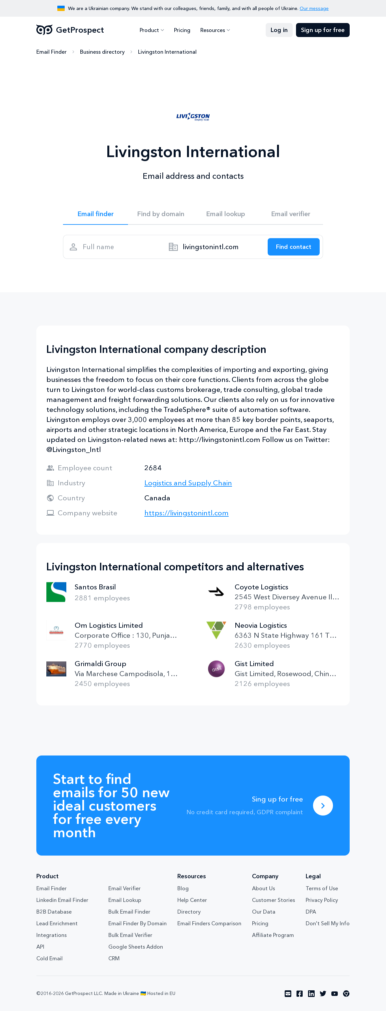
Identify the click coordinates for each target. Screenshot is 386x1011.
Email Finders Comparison (209, 923)
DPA (311, 911)
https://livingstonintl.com (186, 513)
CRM (114, 958)
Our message (314, 8)
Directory (189, 911)
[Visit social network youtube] (334, 993)
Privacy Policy (322, 900)
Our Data (263, 911)
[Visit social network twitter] (323, 993)
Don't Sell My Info (328, 923)
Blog (183, 888)
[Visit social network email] (288, 993)
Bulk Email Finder (129, 911)
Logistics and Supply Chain (188, 483)
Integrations (51, 935)
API (40, 946)
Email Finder (51, 51)
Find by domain (160, 214)
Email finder (95, 214)
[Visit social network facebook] (299, 993)
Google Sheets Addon (135, 946)
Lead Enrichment (57, 923)
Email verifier (290, 214)
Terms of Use (322, 888)
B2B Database (54, 911)
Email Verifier (124, 888)
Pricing (182, 30)
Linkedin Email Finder (62, 900)
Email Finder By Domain (137, 923)
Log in (279, 30)
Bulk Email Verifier (130, 935)
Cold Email (49, 958)
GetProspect (70, 30)
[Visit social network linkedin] (311, 993)
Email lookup (225, 214)
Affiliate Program (273, 935)
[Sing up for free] (323, 806)
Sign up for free (323, 30)
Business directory (102, 51)
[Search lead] (294, 247)
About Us (263, 888)
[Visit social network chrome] (346, 993)
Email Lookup (124, 900)
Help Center (192, 900)
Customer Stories (273, 900)
